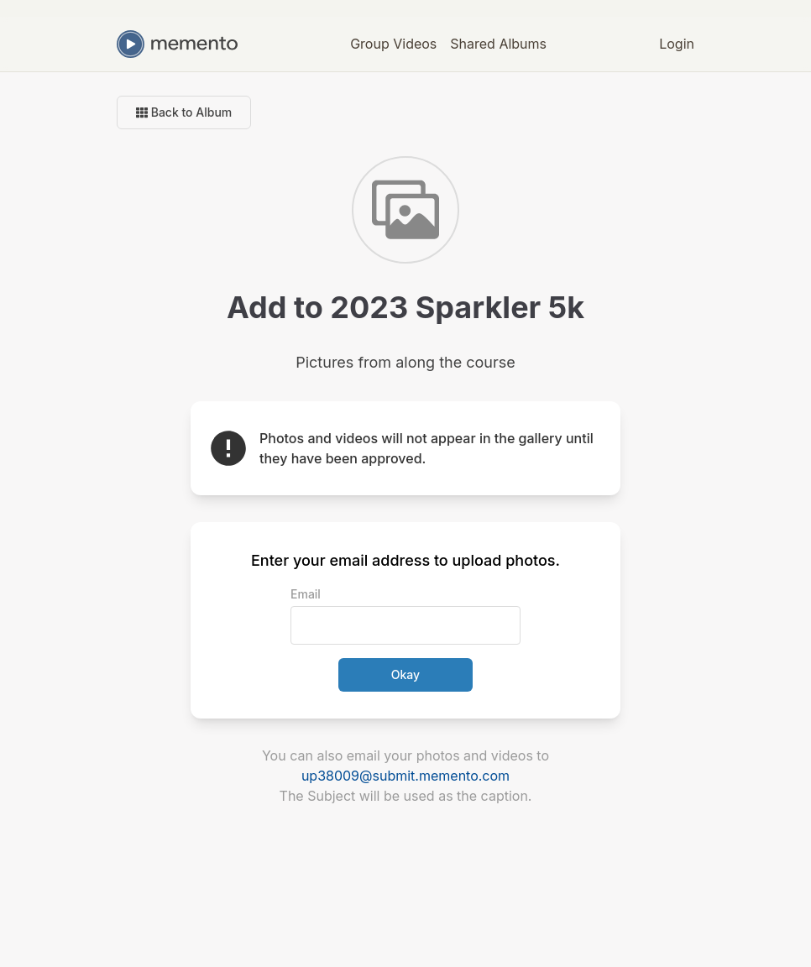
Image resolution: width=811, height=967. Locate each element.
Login (676, 43)
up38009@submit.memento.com (405, 775)
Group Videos (393, 43)
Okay (405, 674)
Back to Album (184, 112)
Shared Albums (498, 43)
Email (305, 594)
